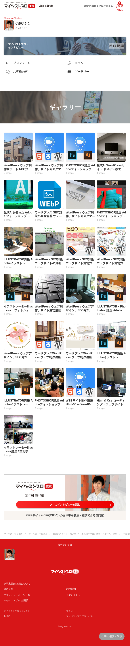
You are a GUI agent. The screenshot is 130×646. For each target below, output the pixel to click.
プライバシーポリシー (15, 595)
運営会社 (8, 589)
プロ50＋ (70, 611)
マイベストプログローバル (79, 616)
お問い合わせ (73, 595)
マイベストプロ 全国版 (16, 600)
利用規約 (71, 589)
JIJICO (7, 616)
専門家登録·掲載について (17, 583)
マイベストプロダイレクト (17, 611)
